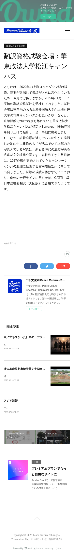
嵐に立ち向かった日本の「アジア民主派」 (30, 337)
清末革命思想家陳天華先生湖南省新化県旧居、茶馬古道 (38, 369)
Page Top (37, 520)
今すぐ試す (48, 17)
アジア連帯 (11, 401)
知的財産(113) (10, 243)
